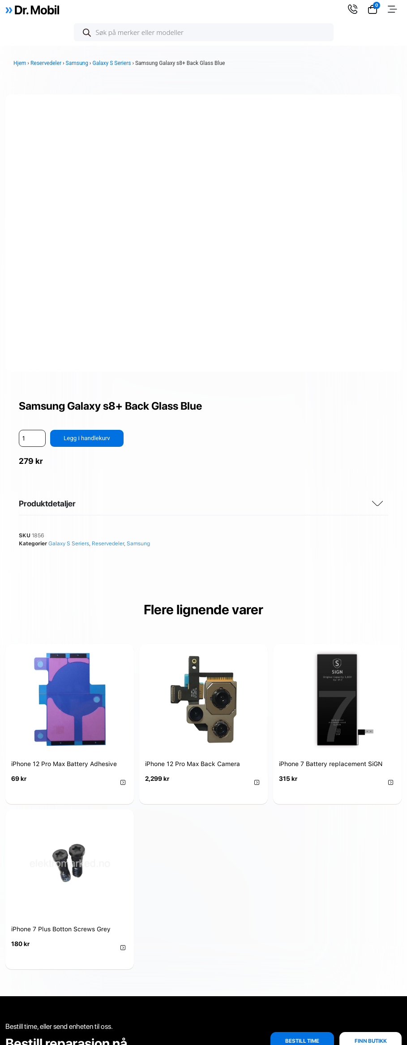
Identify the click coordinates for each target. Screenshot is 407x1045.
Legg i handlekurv (88, 177)
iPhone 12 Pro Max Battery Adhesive (64, 503)
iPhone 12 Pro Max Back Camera (192, 503)
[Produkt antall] (32, 177)
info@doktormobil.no (338, 953)
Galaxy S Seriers (111, 63)
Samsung (77, 63)
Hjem (19, 63)
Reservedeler (45, 63)
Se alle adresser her (321, 910)
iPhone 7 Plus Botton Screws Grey (61, 668)
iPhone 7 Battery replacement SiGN (330, 503)
